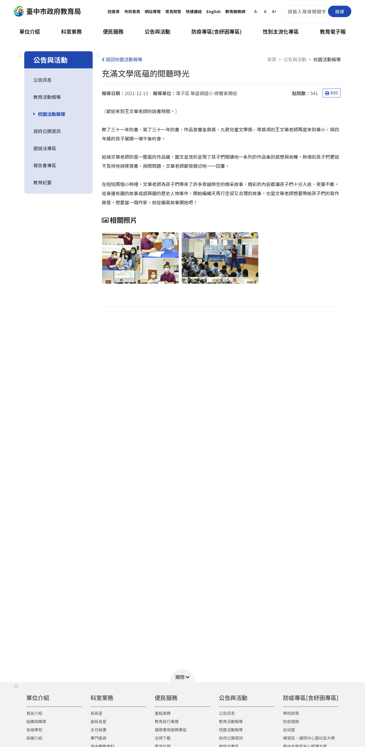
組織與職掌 (36, 721)
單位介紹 (29, 31)
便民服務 (113, 31)
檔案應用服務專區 (171, 729)
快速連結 (194, 11)
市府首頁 (132, 11)
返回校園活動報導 (122, 59)
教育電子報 (333, 31)
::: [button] (16, 685)
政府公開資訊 (47, 131)
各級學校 (34, 729)
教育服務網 (235, 11)
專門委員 (99, 738)
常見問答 (173, 11)
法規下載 (163, 738)
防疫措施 (291, 721)
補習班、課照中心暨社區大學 (309, 738)
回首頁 (114, 11)
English (213, 11)
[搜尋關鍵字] (317, 11)
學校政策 (291, 713)
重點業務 (163, 713)
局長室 (97, 713)
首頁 (271, 59)
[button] (182, 675)
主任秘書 (99, 729)
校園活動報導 (51, 114)
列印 (331, 93)
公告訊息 (42, 79)
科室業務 (71, 31)
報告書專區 (44, 165)
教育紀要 (42, 182)
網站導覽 (153, 11)
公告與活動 (157, 31)
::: (20, 54)
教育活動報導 (47, 96)
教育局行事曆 (167, 721)
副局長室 (99, 721)
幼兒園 (289, 729)
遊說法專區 (44, 148)
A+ (274, 11)
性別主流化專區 (281, 31)
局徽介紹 (34, 738)
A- (256, 11)
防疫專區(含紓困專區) (217, 31)
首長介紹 (34, 713)
